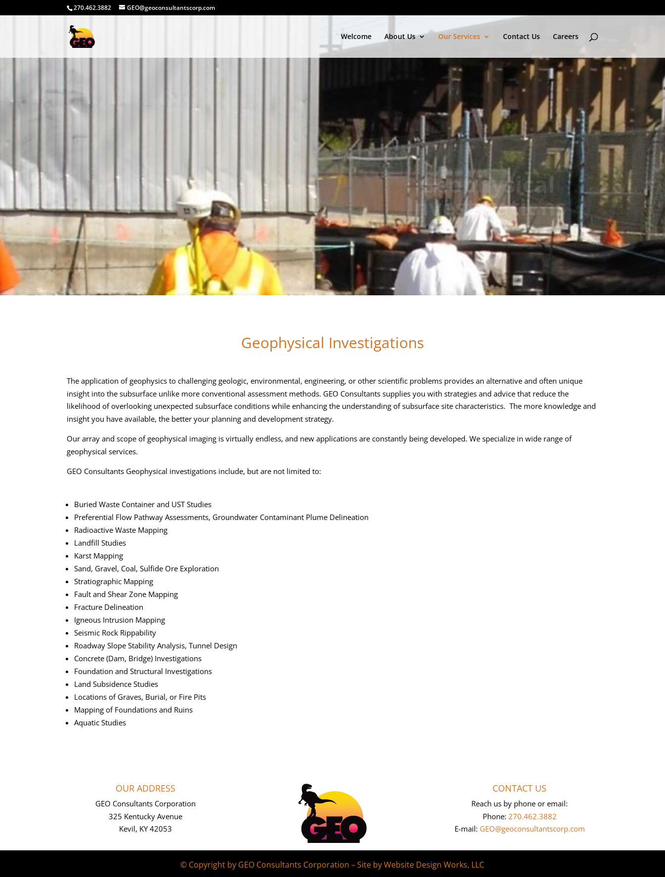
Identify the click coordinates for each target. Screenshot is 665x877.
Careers (566, 37)
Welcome (356, 37)
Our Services (459, 37)
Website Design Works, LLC (434, 864)
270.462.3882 (532, 816)
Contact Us (521, 37)
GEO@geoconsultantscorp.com (532, 829)
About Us (400, 37)
